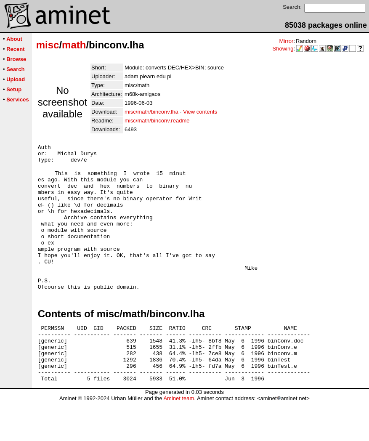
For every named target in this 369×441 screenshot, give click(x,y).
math (74, 44)
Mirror (286, 41)
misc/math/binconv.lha (151, 112)
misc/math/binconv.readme (157, 120)
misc (47, 44)
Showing (283, 48)
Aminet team (178, 438)
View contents (200, 112)
